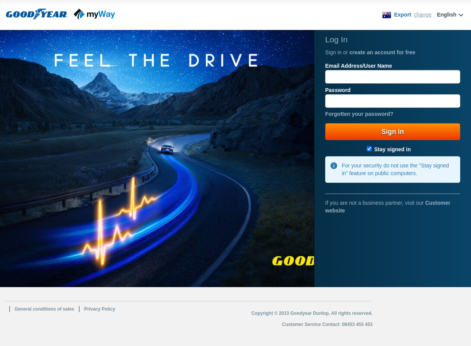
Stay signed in (389, 149)
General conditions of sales (44, 309)
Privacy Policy (99, 309)
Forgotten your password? (359, 114)
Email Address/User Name (358, 66)
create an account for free (382, 52)
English (451, 15)
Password (338, 90)
